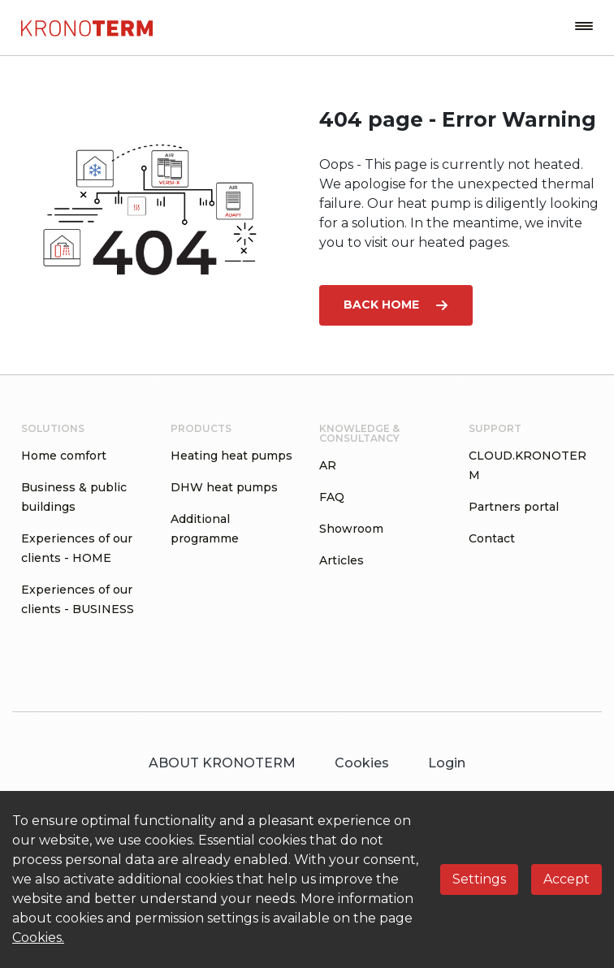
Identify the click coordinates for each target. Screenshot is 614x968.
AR (327, 465)
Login (446, 763)
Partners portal (514, 506)
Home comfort (63, 455)
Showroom (351, 528)
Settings (479, 879)
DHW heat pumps (224, 487)
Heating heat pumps (231, 455)
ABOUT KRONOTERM (222, 763)
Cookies (362, 763)
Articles (341, 560)
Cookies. (38, 937)
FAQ (331, 497)
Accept (566, 879)
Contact (492, 538)
